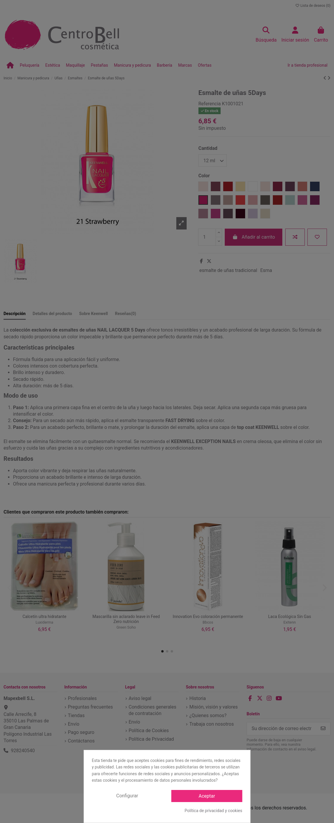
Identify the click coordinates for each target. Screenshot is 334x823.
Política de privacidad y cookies (213, 810)
